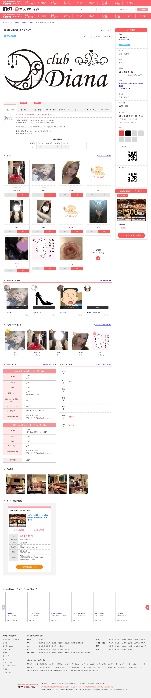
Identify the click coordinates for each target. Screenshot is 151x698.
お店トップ (10, 110)
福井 (139, 5)
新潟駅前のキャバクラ (62, 667)
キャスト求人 (91, 110)
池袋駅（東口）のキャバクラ (117, 667)
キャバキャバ (7, 23)
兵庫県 (130, 646)
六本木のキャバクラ (78, 664)
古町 (31, 23)
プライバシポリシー (56, 683)
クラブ (5, 643)
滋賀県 (111, 646)
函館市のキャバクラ (60, 670)
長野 (115, 5)
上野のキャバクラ (32, 670)
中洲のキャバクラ (46, 670)
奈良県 (136, 646)
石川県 (123, 643)
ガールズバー (7, 662)
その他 (146, 5)
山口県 (67, 649)
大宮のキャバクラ (108, 664)
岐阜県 (41, 646)
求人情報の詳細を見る (29, 567)
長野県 (143, 643)
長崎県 (54, 653)
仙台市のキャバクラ (92, 670)
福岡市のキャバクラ (135, 667)
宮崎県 (73, 653)
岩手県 (117, 639)
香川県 (117, 649)
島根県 (48, 649)
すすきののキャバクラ (123, 664)
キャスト (23, 110)
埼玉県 (60, 643)
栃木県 (48, 643)
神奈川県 (80, 643)
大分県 (67, 653)
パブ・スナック (8, 649)
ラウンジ (6, 656)
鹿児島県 (80, 653)
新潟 (109, 5)
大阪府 (123, 646)
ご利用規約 (44, 683)
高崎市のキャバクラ (78, 667)
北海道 (41, 639)
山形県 (136, 639)
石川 (127, 5)
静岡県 (48, 646)
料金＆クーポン (51, 110)
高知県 (130, 649)
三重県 (60, 646)
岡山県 (54, 649)
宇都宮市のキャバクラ (76, 670)
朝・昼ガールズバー (9, 666)
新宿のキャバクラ (32, 664)
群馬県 (54, 643)
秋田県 (130, 639)
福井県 (130, 643)
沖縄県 (87, 653)
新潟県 (17, 23)
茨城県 (41, 643)
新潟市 (24, 23)
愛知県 (54, 646)
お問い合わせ (100, 683)
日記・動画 (37, 110)
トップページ (100, 5)
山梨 (121, 5)
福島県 (143, 639)
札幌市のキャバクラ (138, 664)
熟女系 (5, 653)
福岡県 (41, 653)
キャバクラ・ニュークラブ (11, 639)
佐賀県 (48, 653)
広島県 (60, 649)
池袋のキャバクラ (32, 667)
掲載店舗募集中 (70, 683)
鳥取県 (41, 649)
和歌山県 (143, 646)
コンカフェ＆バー (9, 672)
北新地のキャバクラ (63, 664)
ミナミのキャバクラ (93, 664)
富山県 (117, 643)
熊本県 (60, 653)
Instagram (121, 133)
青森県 (111, 639)
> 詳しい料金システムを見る (127, 122)
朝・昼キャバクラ (9, 646)
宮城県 (123, 639)
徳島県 (111, 649)
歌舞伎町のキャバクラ (47, 664)
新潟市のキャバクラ (46, 667)
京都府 (117, 646)
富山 (133, 5)
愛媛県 (123, 649)
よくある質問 (81, 683)
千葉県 (67, 643)
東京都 (73, 643)
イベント (78, 110)
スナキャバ (6, 659)
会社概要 (91, 683)
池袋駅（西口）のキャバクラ (96, 667)
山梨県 (136, 643)
